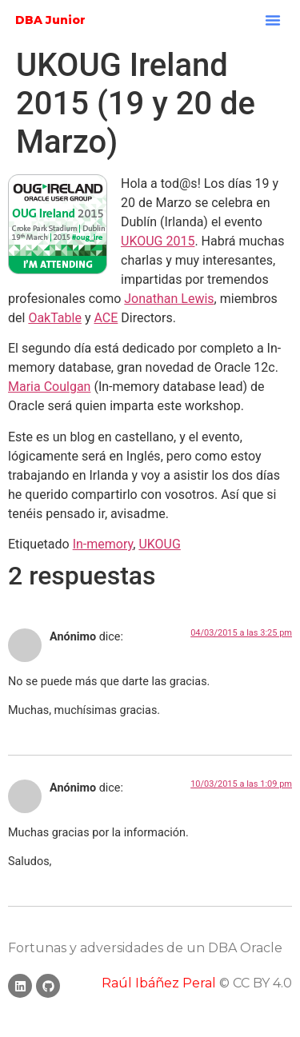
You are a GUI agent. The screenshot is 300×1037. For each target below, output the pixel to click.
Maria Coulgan (49, 386)
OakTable (55, 317)
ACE (106, 317)
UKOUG (159, 544)
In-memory (103, 544)
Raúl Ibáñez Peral (159, 983)
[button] (273, 20)
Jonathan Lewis (169, 298)
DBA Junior (50, 20)
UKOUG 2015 (157, 241)
